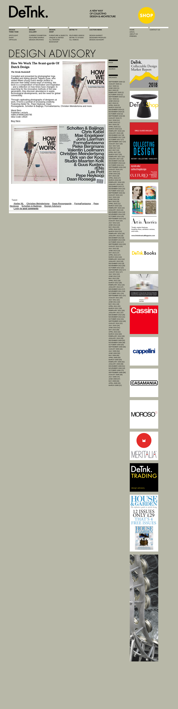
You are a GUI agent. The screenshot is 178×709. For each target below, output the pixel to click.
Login (17, 208)
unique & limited (56, 37)
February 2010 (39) (117, 336)
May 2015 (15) (114, 201)
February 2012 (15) (117, 285)
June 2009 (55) (114, 353)
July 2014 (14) (114, 223)
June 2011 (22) (114, 302)
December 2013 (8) (116, 238)
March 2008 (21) (115, 385)
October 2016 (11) (116, 165)
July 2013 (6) (114, 248)
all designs (54, 40)
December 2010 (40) (117, 315)
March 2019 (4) (115, 107)
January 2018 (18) (116, 133)
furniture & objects (58, 35)
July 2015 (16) (114, 197)
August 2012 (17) (115, 272)
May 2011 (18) (114, 304)
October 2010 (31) (116, 319)
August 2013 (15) (115, 246)
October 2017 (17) (116, 139)
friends (133, 36)
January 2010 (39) (116, 338)
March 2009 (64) (115, 360)
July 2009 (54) (114, 351)
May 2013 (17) (114, 253)
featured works (36, 37)
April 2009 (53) (115, 357)
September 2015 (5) (117, 193)
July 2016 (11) (114, 171)
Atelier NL (19, 203)
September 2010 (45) (117, 321)
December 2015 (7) (116, 186)
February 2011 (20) (117, 310)
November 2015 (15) (117, 189)
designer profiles (97, 37)
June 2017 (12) (114, 148)
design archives (36, 40)
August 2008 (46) (115, 375)
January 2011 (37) (116, 313)
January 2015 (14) (116, 210)
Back (111, 62)
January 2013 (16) (116, 261)
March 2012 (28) (115, 283)
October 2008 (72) (116, 370)
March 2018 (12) (115, 129)
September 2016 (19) (117, 167)
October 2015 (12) (116, 191)
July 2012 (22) (114, 274)
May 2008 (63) (114, 381)
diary (11, 37)
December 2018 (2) (116, 109)
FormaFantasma (82, 203)
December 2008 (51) (117, 366)
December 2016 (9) (116, 161)
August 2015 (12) (115, 195)
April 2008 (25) (115, 383)
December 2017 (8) (116, 135)
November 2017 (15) (117, 137)
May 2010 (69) (114, 330)
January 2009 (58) (116, 364)
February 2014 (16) (117, 233)
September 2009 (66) (117, 347)
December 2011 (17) (117, 289)
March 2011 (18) (115, 308)
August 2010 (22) (115, 323)
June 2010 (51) (114, 327)
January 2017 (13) (116, 159)
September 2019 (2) (117, 97)
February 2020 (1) (116, 92)
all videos (73, 40)
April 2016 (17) (115, 178)
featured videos (76, 35)
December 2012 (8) (116, 263)
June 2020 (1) (114, 88)
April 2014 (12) (115, 229)
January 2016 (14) (116, 184)
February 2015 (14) (117, 208)
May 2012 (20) (114, 278)
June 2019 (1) (114, 101)
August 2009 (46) (115, 349)
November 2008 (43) (117, 368)
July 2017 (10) (114, 146)
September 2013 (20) (117, 244)
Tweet (14, 200)
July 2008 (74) (114, 377)
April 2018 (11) (115, 127)
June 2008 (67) (114, 379)
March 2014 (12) (115, 231)
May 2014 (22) (114, 227)
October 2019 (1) (116, 94)
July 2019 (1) (114, 99)
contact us (155, 30)
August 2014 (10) (115, 221)
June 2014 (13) (114, 225)
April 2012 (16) (115, 280)
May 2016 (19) (114, 176)
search (112, 69)
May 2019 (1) (113, 103)
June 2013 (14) (114, 251)
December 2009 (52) (117, 340)
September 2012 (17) (117, 270)
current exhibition (37, 35)
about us (134, 34)
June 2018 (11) (114, 122)
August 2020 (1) (115, 84)
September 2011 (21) (117, 295)
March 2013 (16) (115, 257)
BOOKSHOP (53, 42)
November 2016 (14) (117, 163)
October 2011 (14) (116, 293)
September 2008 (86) (117, 372)
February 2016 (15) (117, 182)
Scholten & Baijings (32, 206)
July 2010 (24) (114, 325)
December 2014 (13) (117, 212)
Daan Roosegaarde (62, 203)
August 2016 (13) (115, 169)
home (132, 30)
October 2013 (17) (116, 242)
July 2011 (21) (114, 300)
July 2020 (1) (114, 86)
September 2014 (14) (117, 218)
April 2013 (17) (115, 255)
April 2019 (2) (114, 105)
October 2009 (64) (116, 345)
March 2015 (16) (115, 206)
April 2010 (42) (115, 332)
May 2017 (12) (114, 150)
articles (13, 40)
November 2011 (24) (117, 291)
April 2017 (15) (115, 152)
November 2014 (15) (117, 214)
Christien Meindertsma (38, 203)
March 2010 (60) (115, 334)
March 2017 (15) (115, 154)
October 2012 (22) (116, 268)
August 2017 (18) (115, 144)
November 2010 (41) (117, 317)
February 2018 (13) (117, 131)
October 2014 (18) (116, 216)
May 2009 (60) (114, 355)
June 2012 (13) (114, 276)
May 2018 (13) (114, 124)
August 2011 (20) (115, 298)
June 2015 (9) (114, 199)
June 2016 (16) (114, 174)
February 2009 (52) (117, 362)
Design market (96, 35)
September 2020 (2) (117, 82)
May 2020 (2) (113, 90)
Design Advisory (52, 206)
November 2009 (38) (117, 342)
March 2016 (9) (115, 180)
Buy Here (15, 121)
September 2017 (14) (117, 142)
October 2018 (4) (116, 114)
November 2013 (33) (117, 240)
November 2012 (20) (117, 265)
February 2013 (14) (117, 259)
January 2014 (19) (116, 236)
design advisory (96, 40)
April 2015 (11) (115, 204)
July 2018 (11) (114, 120)
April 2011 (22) (115, 306)
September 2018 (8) (117, 116)
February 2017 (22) (117, 156)
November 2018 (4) (116, 112)
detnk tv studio (76, 37)
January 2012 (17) (116, 287)
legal (132, 32)
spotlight (13, 35)
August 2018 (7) (115, 118)
